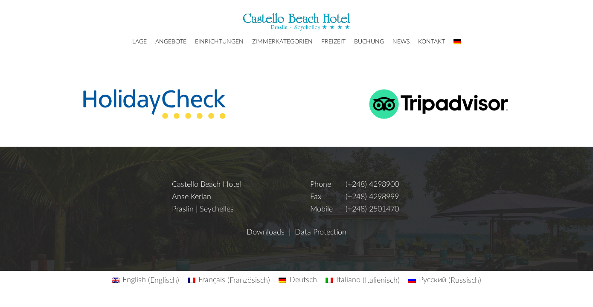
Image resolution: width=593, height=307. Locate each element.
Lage (139, 42)
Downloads (266, 232)
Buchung (369, 42)
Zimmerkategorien (282, 42)
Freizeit (333, 42)
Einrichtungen (219, 42)
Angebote (170, 42)
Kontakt (431, 42)
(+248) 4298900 (372, 184)
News (401, 42)
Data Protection (320, 232)
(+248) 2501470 (372, 209)
